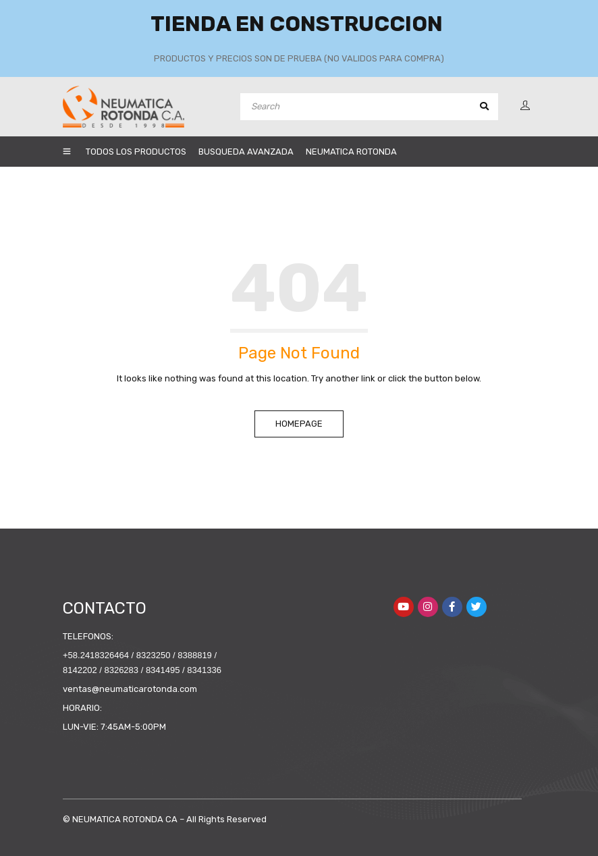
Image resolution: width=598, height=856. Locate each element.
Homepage (299, 424)
